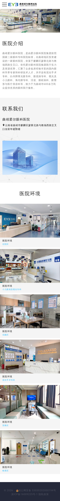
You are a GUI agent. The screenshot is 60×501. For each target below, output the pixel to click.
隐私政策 (44, 494)
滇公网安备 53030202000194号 (36, 490)
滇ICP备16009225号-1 (24, 494)
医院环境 (10, 285)
